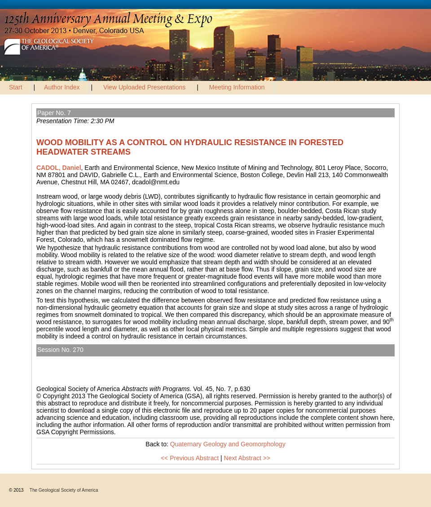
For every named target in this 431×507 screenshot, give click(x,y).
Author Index (61, 87)
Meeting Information (237, 87)
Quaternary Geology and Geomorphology (98, 360)
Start (15, 87)
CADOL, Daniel (58, 167)
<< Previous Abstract (190, 458)
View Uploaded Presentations (144, 87)
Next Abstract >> (247, 458)
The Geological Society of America (64, 490)
